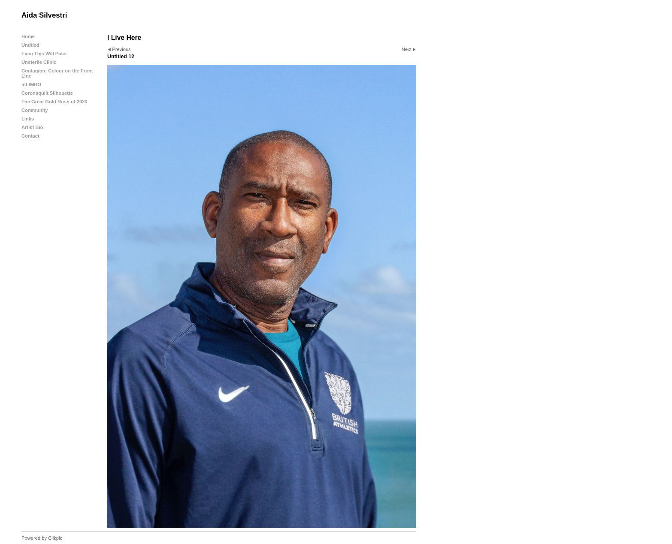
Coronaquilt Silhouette (47, 93)
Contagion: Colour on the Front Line (57, 73)
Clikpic (55, 538)
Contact (30, 135)
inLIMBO (31, 84)
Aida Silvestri (44, 15)
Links (27, 118)
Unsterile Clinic (38, 62)
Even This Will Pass (44, 53)
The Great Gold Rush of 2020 (54, 101)
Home (28, 36)
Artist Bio (32, 127)
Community (34, 110)
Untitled (30, 45)
